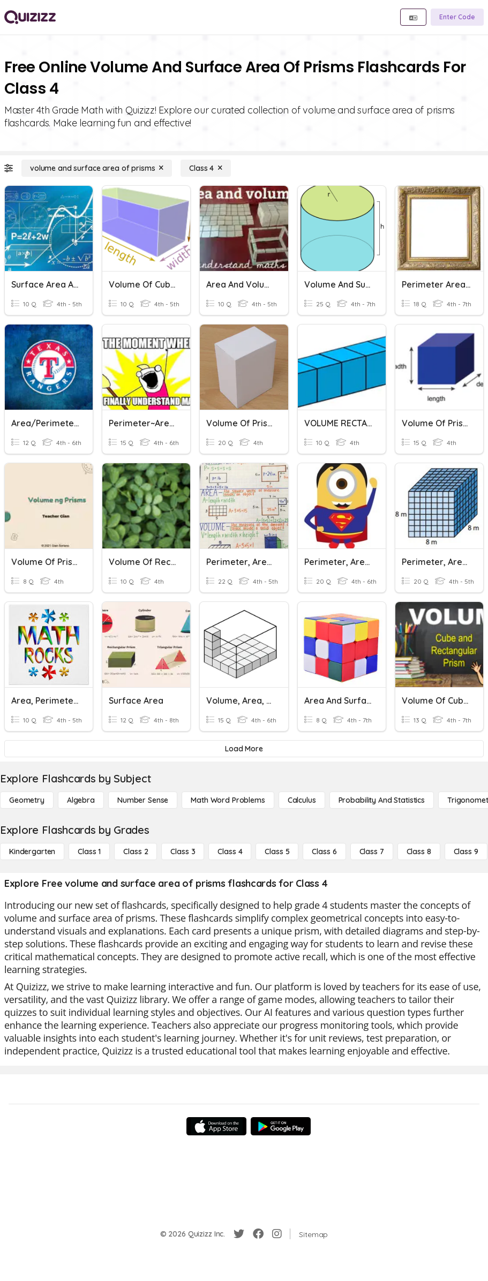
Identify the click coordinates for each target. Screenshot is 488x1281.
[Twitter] (239, 1233)
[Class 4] (206, 168)
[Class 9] (466, 851)
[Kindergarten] (32, 851)
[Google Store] (281, 1126)
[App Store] (216, 1126)
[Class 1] (89, 851)
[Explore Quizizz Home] (30, 17)
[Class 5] (277, 851)
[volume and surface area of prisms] (96, 168)
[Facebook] (258, 1233)
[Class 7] (371, 851)
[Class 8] (418, 851)
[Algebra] (81, 800)
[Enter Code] (457, 17)
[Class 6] (324, 851)
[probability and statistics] (381, 800)
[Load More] (244, 748)
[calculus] (302, 800)
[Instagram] (277, 1233)
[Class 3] (182, 851)
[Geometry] (27, 800)
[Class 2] (135, 851)
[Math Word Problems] (228, 800)
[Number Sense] (142, 800)
